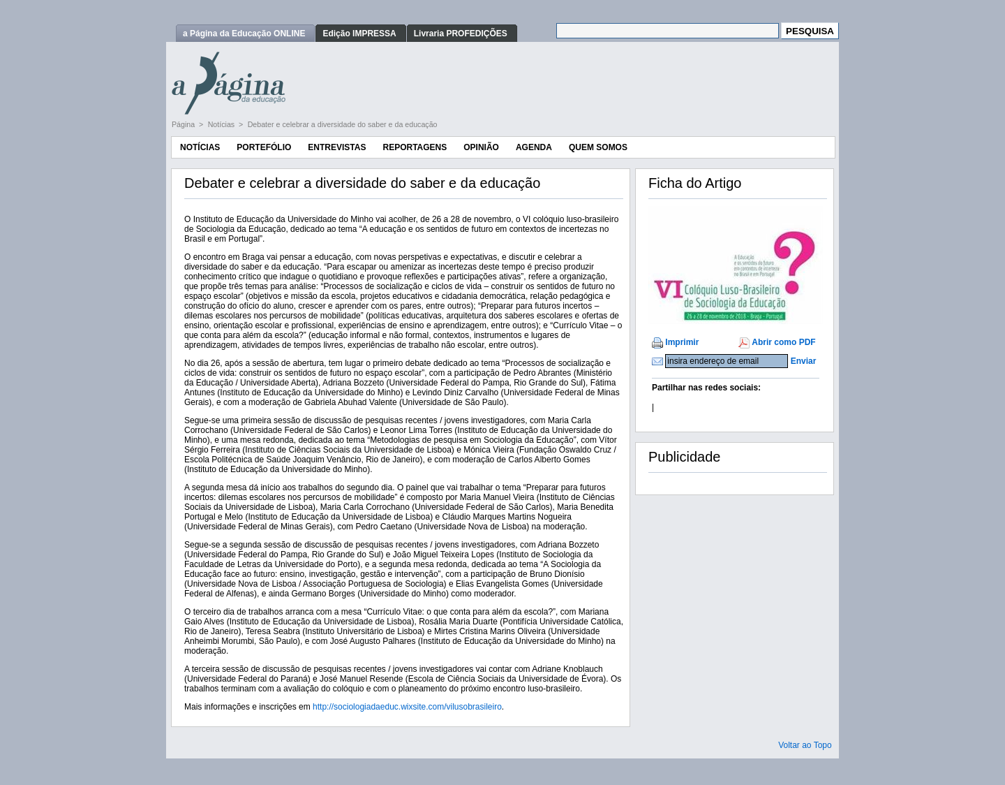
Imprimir (682, 342)
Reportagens (414, 147)
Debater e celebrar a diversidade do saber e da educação (343, 124)
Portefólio (264, 147)
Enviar (804, 361)
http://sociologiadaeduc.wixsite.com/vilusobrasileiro (407, 707)
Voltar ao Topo (805, 745)
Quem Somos (598, 147)
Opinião (481, 147)
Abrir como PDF (783, 342)
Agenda (534, 147)
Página (184, 124)
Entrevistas (337, 147)
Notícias (222, 124)
